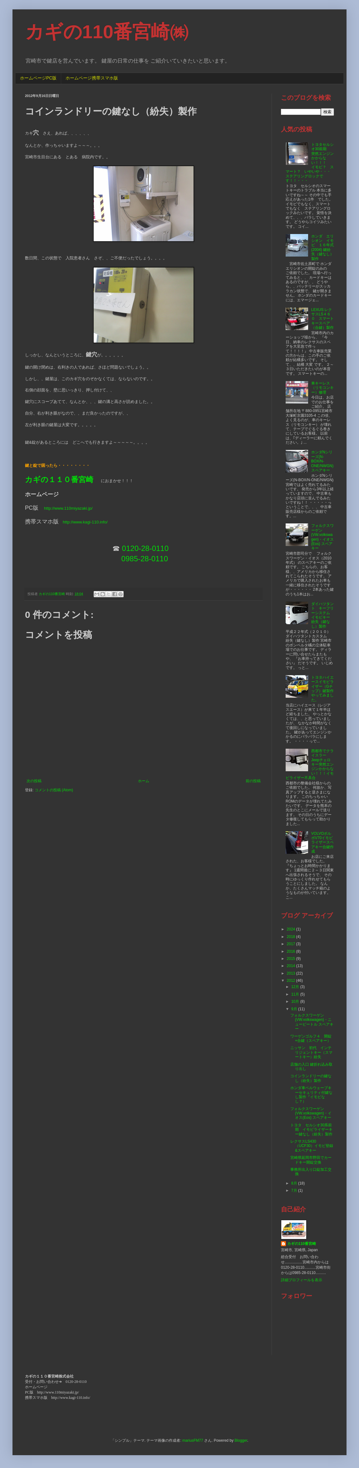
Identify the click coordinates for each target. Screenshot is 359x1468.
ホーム (143, 781)
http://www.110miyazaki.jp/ (68, 508)
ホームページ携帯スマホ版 (92, 77)
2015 (291, 958)
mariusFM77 (192, 1440)
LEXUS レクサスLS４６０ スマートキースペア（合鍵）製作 (322, 319)
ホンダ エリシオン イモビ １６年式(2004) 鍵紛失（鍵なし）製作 (322, 247)
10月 (295, 1001)
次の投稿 (34, 781)
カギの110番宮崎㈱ (106, 31)
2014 (291, 966)
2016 (291, 951)
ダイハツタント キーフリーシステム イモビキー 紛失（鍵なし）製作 (322, 615)
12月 (295, 987)
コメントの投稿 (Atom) (54, 790)
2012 (291, 980)
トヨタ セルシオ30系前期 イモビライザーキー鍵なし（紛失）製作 (311, 1129)
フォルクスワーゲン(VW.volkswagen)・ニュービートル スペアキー (311, 1022)
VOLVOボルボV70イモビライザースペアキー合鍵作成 (322, 842)
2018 (291, 937)
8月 (294, 1183)
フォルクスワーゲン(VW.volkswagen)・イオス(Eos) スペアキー (322, 536)
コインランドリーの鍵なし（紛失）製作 (311, 1078)
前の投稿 (253, 781)
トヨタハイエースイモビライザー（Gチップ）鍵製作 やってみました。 (324, 688)
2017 (291, 944)
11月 (295, 994)
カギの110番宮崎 (301, 1243)
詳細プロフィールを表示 (301, 1280)
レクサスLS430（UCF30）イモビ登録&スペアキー (311, 1146)
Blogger (240, 1440)
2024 (291, 929)
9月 (294, 1009)
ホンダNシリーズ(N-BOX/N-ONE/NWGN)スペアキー (322, 461)
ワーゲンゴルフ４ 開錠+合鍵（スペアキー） (311, 1038)
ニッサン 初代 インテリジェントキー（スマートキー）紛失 (311, 1052)
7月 (294, 1190)
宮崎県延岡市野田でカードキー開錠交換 (311, 1159)
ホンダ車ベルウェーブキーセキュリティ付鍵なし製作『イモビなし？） (311, 1095)
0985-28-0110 (144, 558)
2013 (291, 973)
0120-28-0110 (145, 548)
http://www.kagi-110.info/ (85, 522)
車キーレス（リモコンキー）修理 (322, 388)
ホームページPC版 (38, 77)
